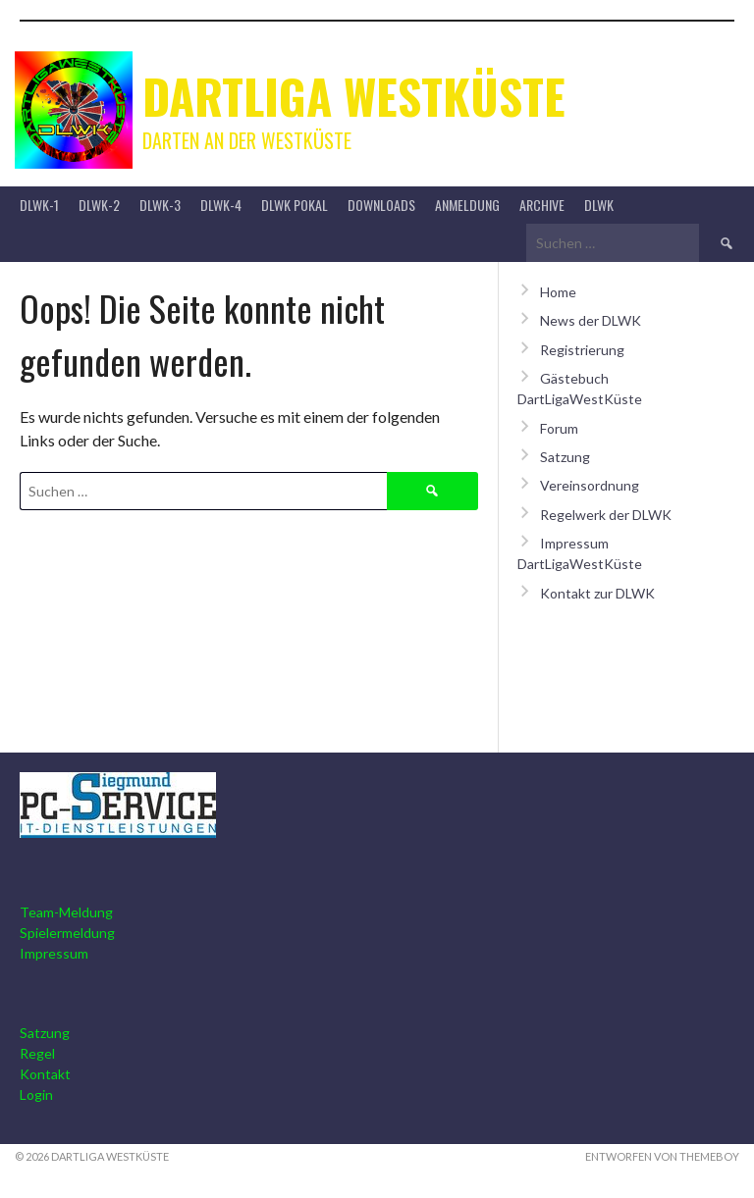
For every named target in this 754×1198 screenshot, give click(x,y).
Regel (37, 1053)
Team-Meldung (66, 912)
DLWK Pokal (294, 204)
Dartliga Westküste (354, 95)
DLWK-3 (160, 204)
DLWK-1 (39, 204)
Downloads (381, 204)
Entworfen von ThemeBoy (662, 1156)
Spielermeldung (67, 932)
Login (36, 1094)
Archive (542, 204)
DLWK (599, 204)
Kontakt (45, 1074)
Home (558, 292)
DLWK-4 (221, 204)
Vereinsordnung (589, 485)
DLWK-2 (99, 204)
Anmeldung (467, 204)
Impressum (54, 953)
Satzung (565, 456)
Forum (559, 428)
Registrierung (582, 349)
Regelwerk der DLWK (606, 514)
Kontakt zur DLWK (597, 593)
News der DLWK (590, 320)
